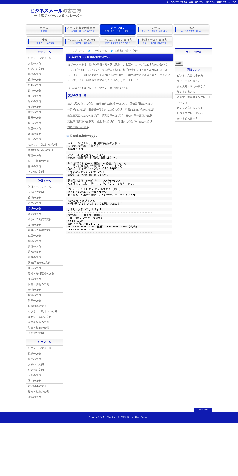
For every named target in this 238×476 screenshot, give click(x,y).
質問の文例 (34, 299)
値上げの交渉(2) (106, 120)
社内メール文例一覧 (40, 57)
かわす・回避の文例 (40, 316)
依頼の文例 (34, 78)
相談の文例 (34, 106)
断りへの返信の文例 (40, 229)
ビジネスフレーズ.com (81, 41)
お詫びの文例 (36, 68)
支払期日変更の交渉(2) (80, 120)
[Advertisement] (119, 448)
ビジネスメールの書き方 (116, 416)
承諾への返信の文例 (40, 218)
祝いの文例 (34, 138)
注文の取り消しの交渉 (80, 102)
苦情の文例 (34, 289)
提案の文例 (34, 116)
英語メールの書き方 (154, 41)
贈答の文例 (34, 396)
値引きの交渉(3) (127, 120)
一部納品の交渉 (76, 108)
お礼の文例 (34, 62)
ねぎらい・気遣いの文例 (42, 143)
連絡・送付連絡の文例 (41, 272)
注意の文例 (34, 127)
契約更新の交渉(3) (78, 126)
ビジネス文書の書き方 (118, 41)
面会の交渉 (145, 120)
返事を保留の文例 (38, 321)
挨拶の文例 (34, 73)
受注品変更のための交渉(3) (83, 114)
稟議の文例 (34, 165)
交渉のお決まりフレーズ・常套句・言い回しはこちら (99, 87)
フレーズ (154, 29)
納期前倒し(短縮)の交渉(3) (111, 102)
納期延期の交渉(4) (112, 114)
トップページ (77, 50)
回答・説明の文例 (38, 283)
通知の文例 (34, 84)
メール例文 (118, 29)
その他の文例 (36, 171)
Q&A (191, 29)
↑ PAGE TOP (203, 409)
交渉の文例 (34, 207)
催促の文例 (34, 122)
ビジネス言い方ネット (190, 107)
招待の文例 (34, 358)
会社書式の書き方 (187, 118)
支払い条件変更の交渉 (139, 114)
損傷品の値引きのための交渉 (105, 108)
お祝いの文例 (36, 363)
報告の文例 (34, 95)
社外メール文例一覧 (40, 186)
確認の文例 (34, 154)
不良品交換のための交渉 (139, 108)
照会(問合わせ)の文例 (40, 149)
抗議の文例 (34, 240)
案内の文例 (34, 89)
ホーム (44, 29)
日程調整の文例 (37, 305)
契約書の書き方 (186, 91)
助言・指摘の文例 (38, 160)
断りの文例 (34, 224)
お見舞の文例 (36, 369)
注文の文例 (34, 202)
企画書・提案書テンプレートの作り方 (194, 99)
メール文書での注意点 (81, 29)
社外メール (100, 50)
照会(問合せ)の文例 (39, 262)
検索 (44, 41)
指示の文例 (34, 111)
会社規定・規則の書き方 (191, 85)
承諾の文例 (34, 213)
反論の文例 (34, 133)
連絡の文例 (34, 100)
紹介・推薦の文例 (38, 390)
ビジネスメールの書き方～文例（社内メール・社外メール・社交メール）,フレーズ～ (202, 2)
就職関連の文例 (37, 385)
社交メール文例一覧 (40, 347)
